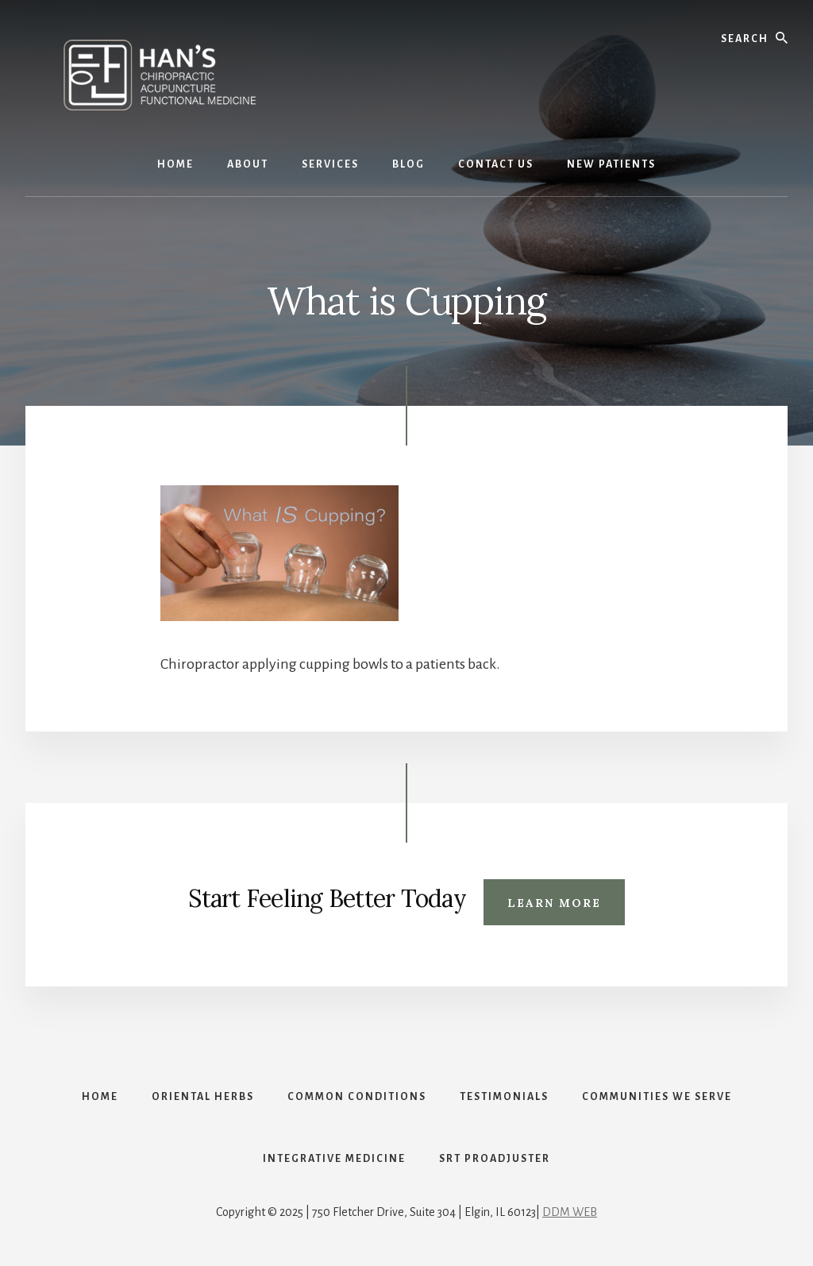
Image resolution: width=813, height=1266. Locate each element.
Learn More (554, 903)
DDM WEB (569, 1212)
